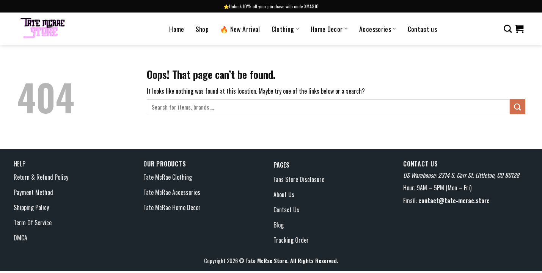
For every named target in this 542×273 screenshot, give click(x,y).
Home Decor (329, 29)
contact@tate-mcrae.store (454, 200)
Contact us (422, 29)
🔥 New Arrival (240, 29)
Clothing (285, 29)
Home (176, 29)
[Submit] (517, 106)
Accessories (377, 29)
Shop (202, 29)
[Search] (508, 28)
